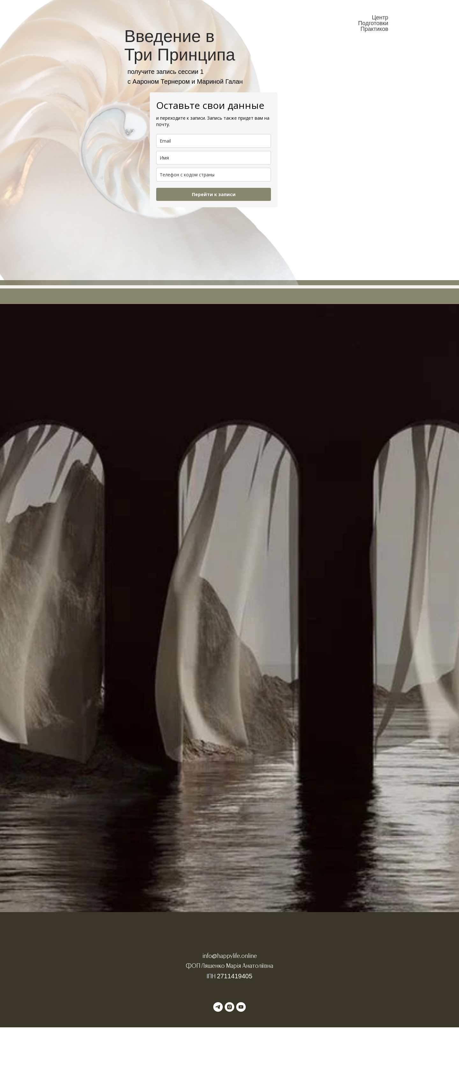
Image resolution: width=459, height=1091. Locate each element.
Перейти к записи (214, 194)
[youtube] (241, 1007)
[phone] (213, 174)
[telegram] (218, 1007)
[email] (213, 141)
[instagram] (229, 1007)
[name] (213, 158)
